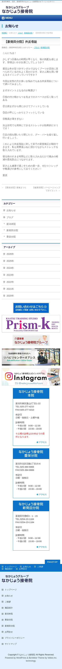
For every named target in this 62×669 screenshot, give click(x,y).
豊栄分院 (11, 236)
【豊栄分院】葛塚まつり (14, 187)
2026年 (10, 254)
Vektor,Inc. (52, 658)
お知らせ (11, 210)
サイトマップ (11, 644)
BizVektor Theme (36, 658)
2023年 (10, 275)
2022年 (10, 282)
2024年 (10, 268)
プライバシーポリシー (15, 638)
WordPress (21, 658)
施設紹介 (9, 569)
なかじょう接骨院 (27, 655)
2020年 (10, 295)
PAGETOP (52, 562)
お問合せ (23, 569)
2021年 (10, 289)
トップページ (11, 566)
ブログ (20, 33)
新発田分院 (28, 33)
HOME (4, 33)
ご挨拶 (40, 566)
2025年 (10, 261)
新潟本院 (11, 224)
